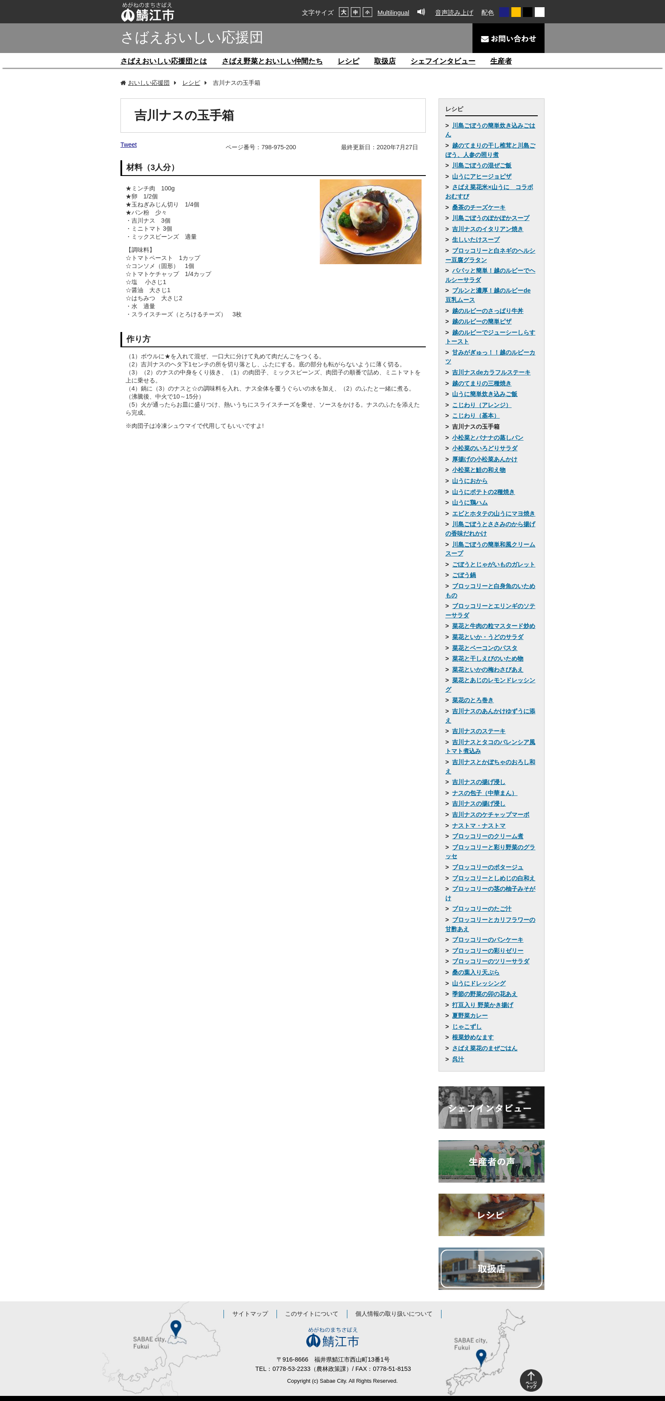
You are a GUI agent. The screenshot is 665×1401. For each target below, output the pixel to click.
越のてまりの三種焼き (481, 383)
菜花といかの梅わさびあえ (487, 669)
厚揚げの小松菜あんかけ (484, 459)
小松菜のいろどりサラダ (484, 448)
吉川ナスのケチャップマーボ (490, 814)
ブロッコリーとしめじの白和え (493, 878)
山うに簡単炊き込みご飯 (484, 394)
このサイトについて (311, 1314)
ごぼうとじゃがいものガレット (493, 564)
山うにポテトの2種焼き (483, 491)
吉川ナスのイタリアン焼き (487, 229)
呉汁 (458, 1059)
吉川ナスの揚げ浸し (479, 782)
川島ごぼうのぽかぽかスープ (490, 218)
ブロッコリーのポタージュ (487, 867)
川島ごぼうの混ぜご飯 (481, 165)
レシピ (348, 61)
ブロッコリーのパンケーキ (487, 939)
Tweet (128, 144)
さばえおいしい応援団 (191, 37)
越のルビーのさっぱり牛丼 (487, 310)
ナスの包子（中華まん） (484, 793)
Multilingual (393, 12)
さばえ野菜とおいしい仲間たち (272, 61)
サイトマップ (250, 1314)
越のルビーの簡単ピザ (481, 321)
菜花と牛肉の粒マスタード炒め (493, 625)
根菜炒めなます (473, 1037)
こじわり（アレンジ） (481, 405)
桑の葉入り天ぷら (476, 972)
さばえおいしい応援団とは (163, 61)
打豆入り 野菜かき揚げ (482, 1005)
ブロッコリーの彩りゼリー (487, 950)
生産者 (501, 61)
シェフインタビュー (443, 61)
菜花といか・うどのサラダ (487, 637)
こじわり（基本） (476, 415)
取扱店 (385, 61)
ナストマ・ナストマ (479, 825)
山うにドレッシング (479, 983)
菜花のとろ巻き (473, 700)
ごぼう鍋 (464, 575)
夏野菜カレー (470, 1015)
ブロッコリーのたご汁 (481, 908)
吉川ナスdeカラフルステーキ (491, 372)
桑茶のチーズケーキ (479, 207)
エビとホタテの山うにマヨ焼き (493, 513)
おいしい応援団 (149, 82)
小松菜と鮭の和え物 (479, 469)
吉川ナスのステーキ (479, 731)
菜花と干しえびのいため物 (487, 658)
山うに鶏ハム (470, 502)
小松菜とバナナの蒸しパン (487, 437)
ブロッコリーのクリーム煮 (487, 836)
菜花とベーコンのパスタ (484, 648)
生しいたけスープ (476, 239)
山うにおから (470, 480)
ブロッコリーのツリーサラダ (490, 961)
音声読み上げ (454, 12)
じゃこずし (467, 1026)
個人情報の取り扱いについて (394, 1314)
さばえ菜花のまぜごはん (484, 1048)
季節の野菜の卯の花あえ (484, 994)
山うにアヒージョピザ (481, 176)
